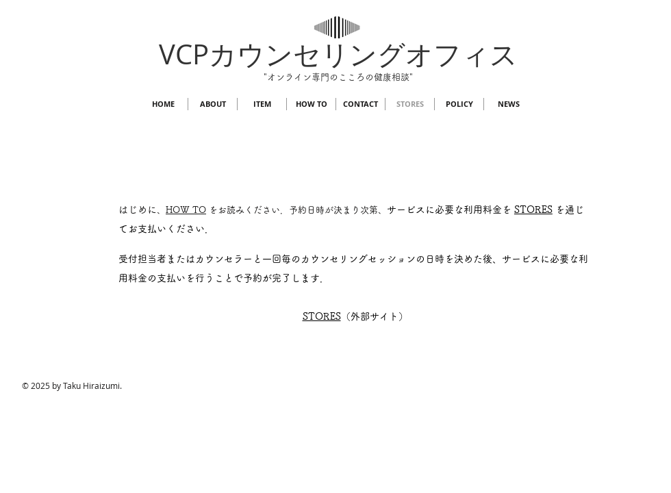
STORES (533, 209)
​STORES (322, 316)
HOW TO (186, 209)
